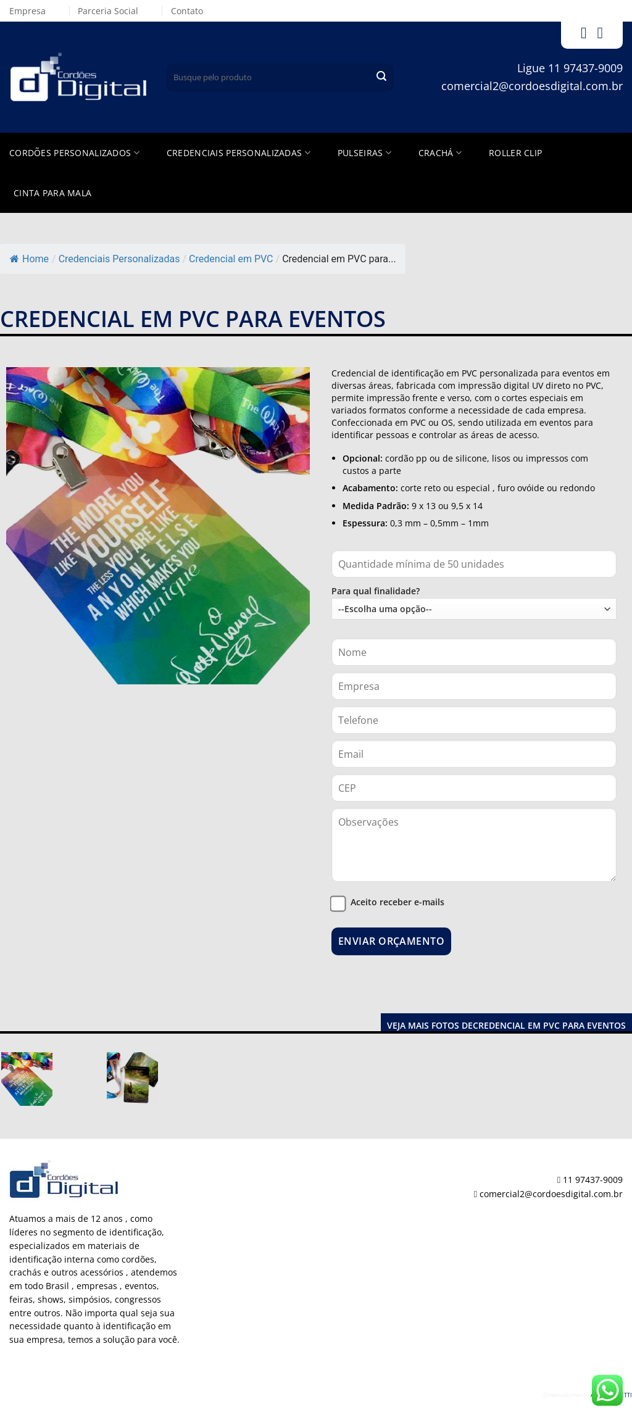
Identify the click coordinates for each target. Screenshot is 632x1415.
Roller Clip (515, 153)
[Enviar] (381, 77)
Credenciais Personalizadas (238, 153)
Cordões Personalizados (74, 153)
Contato (187, 11)
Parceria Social (108, 11)
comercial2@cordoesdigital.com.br (532, 85)
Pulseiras (364, 153)
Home (29, 259)
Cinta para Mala (52, 193)
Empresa (27, 11)
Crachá (440, 153)
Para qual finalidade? (474, 602)
